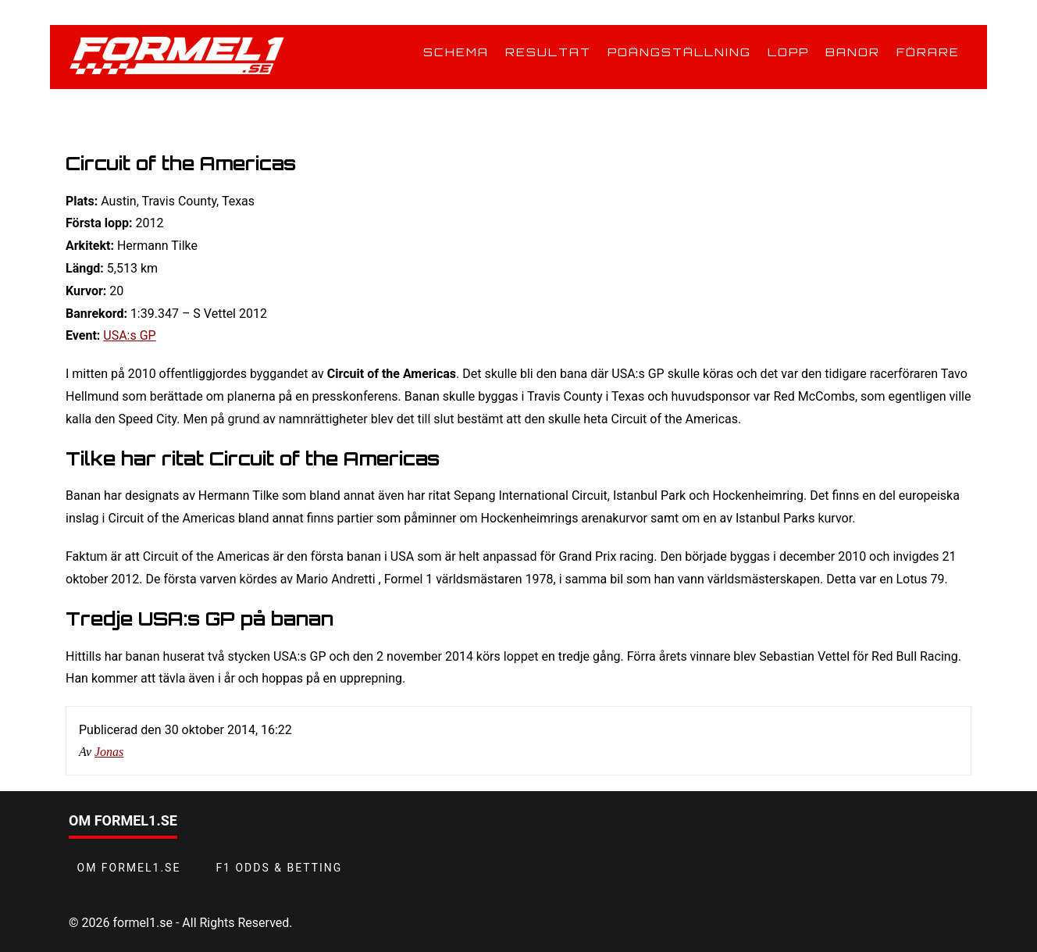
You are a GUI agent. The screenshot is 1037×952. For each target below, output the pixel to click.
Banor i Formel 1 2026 (165, 112)
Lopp (788, 52)
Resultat (548, 52)
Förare (928, 52)
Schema (456, 52)
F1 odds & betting (279, 867)
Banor (852, 52)
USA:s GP (129, 335)
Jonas (108, 751)
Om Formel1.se (129, 867)
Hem (79, 112)
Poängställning (679, 52)
